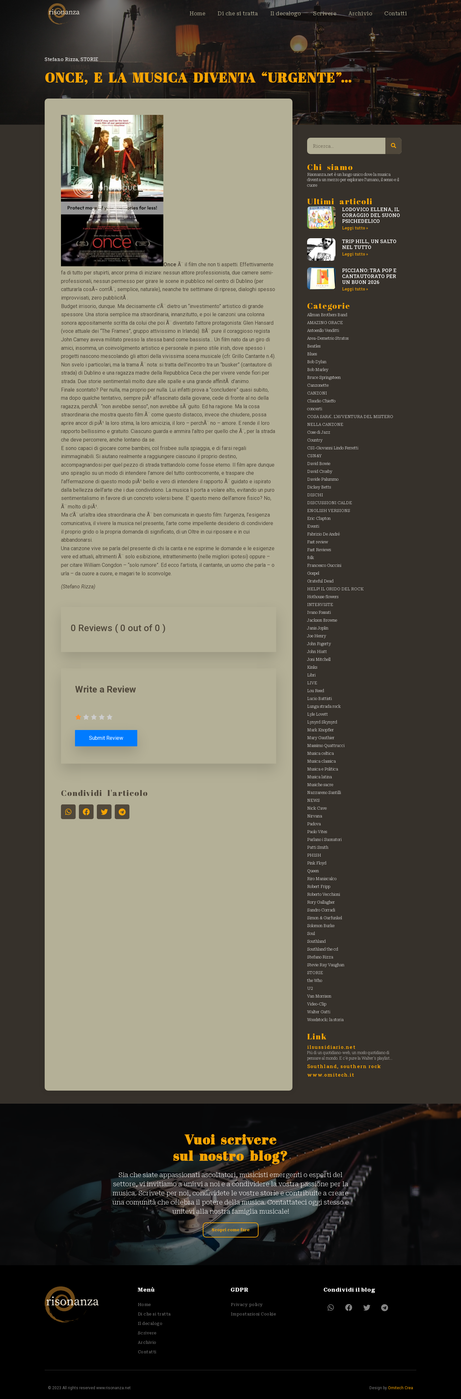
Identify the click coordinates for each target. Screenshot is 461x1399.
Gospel (313, 573)
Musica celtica (320, 753)
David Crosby (319, 471)
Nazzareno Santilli (324, 792)
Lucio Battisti (319, 698)
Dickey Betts (319, 487)
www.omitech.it (330, 1074)
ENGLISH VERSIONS (328, 510)
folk (310, 557)
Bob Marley (317, 369)
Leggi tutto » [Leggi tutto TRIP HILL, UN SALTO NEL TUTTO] (355, 253)
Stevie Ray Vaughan (325, 965)
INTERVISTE (320, 604)
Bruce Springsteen (324, 377)
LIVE (312, 683)
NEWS (313, 800)
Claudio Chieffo (321, 401)
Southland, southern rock (344, 1066)
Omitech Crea (400, 1384)
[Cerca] (393, 146)
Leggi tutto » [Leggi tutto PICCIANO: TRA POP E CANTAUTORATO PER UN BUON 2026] (355, 288)
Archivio (358, 13)
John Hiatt (317, 651)
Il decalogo (280, 13)
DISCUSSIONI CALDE (329, 503)
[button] (68, 811)
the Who (314, 980)
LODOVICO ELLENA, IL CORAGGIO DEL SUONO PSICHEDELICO (371, 215)
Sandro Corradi (321, 910)
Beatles (313, 346)
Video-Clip (316, 1004)
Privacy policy (246, 1304)
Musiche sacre (320, 785)
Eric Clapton (319, 518)
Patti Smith (317, 847)
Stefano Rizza (61, 59)
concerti (314, 409)
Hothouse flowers (322, 597)
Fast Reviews (319, 550)
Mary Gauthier (321, 738)
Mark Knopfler (320, 730)
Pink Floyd (316, 863)
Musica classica (321, 761)
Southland (316, 941)
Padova (314, 824)
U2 (310, 988)
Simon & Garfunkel (324, 918)
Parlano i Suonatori (324, 839)
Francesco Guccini (324, 565)
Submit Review (107, 738)
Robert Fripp (318, 886)
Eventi (313, 526)
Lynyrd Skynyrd (322, 722)
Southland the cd (322, 949)
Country (314, 440)
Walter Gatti (318, 1012)
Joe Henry (316, 636)
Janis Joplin (317, 628)
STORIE (89, 59)
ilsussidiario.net (331, 1047)
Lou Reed (315, 691)
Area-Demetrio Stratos (328, 338)
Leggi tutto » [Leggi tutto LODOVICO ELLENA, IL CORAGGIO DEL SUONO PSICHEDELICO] (355, 227)
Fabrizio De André (323, 534)
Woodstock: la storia (325, 1020)
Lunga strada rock (324, 706)
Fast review (317, 542)
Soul (311, 933)
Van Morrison (319, 996)
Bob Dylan (316, 362)
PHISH (314, 855)
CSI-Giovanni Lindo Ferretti (332, 448)
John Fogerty (319, 644)
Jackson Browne (322, 620)
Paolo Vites (317, 832)
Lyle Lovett (317, 714)
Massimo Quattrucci (326, 745)
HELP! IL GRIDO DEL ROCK (335, 589)
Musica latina (319, 777)
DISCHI (315, 495)
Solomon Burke (321, 926)
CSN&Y (314, 456)
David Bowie (318, 463)
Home (188, 13)
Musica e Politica (322, 769)
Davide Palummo (322, 479)
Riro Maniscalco (321, 879)
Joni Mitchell (319, 659)
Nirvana (314, 816)
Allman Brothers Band (327, 315)
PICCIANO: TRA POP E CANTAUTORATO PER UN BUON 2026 (369, 276)
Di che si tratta (230, 13)
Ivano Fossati (319, 612)
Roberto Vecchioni (323, 894)
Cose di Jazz (318, 432)
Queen (313, 871)
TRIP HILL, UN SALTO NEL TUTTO (369, 244)
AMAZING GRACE (325, 322)
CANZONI (317, 393)
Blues (312, 354)
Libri (311, 675)
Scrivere (321, 13)
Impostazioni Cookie (253, 1313)
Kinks (312, 667)
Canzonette (318, 385)
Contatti (395, 13)
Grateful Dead (320, 581)
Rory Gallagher (321, 902)
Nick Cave (317, 808)
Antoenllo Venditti (323, 330)
